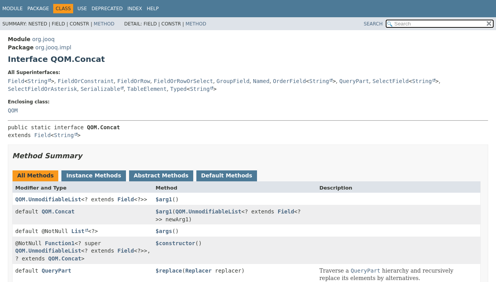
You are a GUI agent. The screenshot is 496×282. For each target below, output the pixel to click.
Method (104, 24)
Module (12, 8)
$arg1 (164, 199)
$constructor (175, 243)
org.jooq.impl (53, 47)
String (38, 81)
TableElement (147, 89)
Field (16, 81)
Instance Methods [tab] (93, 175)
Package (38, 8)
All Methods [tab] (35, 175)
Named (261, 81)
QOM (13, 110)
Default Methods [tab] (226, 175)
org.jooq (43, 39)
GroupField (233, 81)
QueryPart (354, 81)
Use (82, 8)
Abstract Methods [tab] (161, 175)
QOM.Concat (57, 211)
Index (135, 8)
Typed (178, 89)
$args (164, 231)
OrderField (289, 81)
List (77, 231)
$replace (169, 271)
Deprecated (107, 8)
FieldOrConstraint (86, 81)
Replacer (198, 271)
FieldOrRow (133, 81)
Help (153, 8)
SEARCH (373, 24)
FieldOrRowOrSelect (183, 81)
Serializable (100, 89)
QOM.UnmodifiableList (48, 199)
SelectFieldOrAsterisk (42, 89)
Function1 (60, 243)
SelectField (390, 81)
